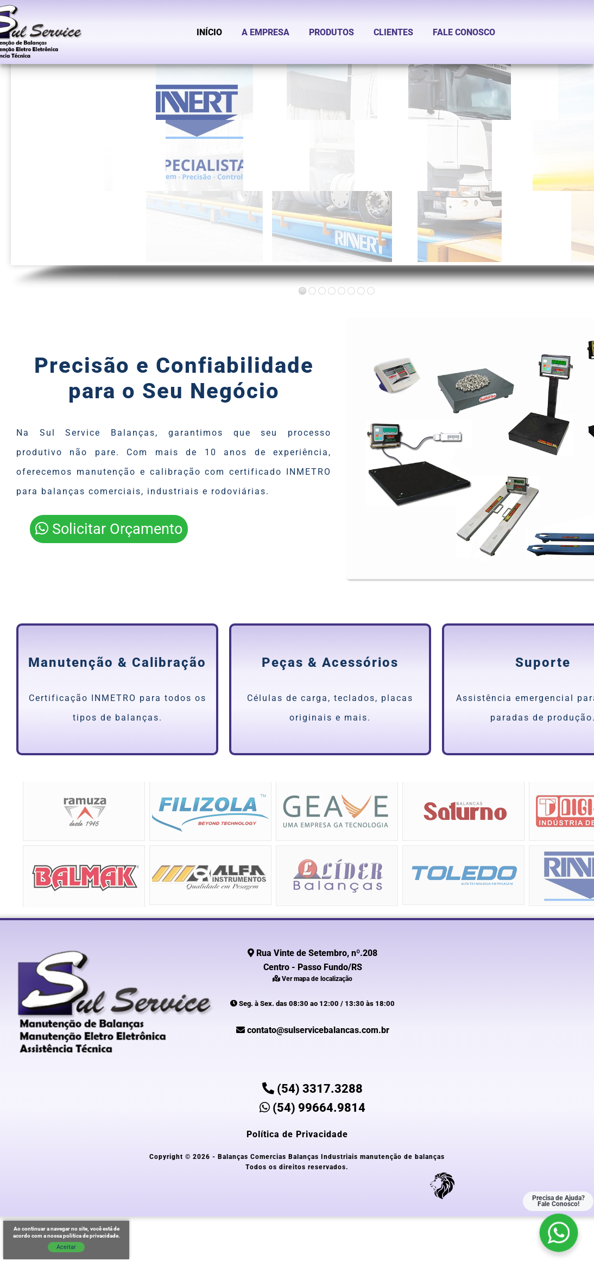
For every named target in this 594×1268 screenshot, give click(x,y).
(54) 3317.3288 (312, 1088)
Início (209, 32)
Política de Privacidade (297, 1134)
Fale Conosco (464, 32)
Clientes (393, 32)
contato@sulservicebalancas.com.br (312, 1030)
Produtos (331, 32)
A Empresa (265, 32)
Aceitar (66, 1247)
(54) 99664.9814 (312, 1107)
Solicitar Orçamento (108, 529)
